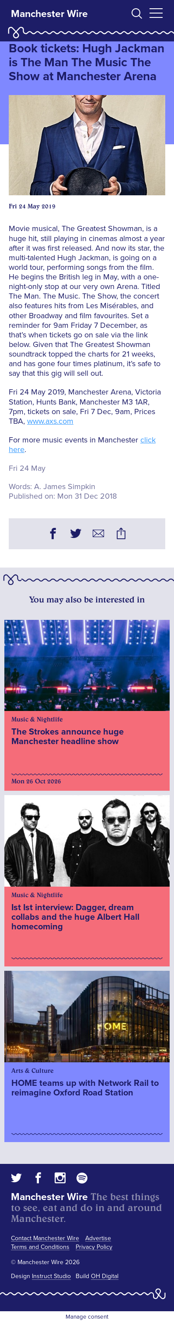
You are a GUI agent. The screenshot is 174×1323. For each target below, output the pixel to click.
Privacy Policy (94, 1247)
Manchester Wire (49, 14)
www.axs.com (50, 421)
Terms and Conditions (40, 1247)
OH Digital (104, 1276)
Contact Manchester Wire (45, 1238)
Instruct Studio (51, 1276)
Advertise (98, 1238)
